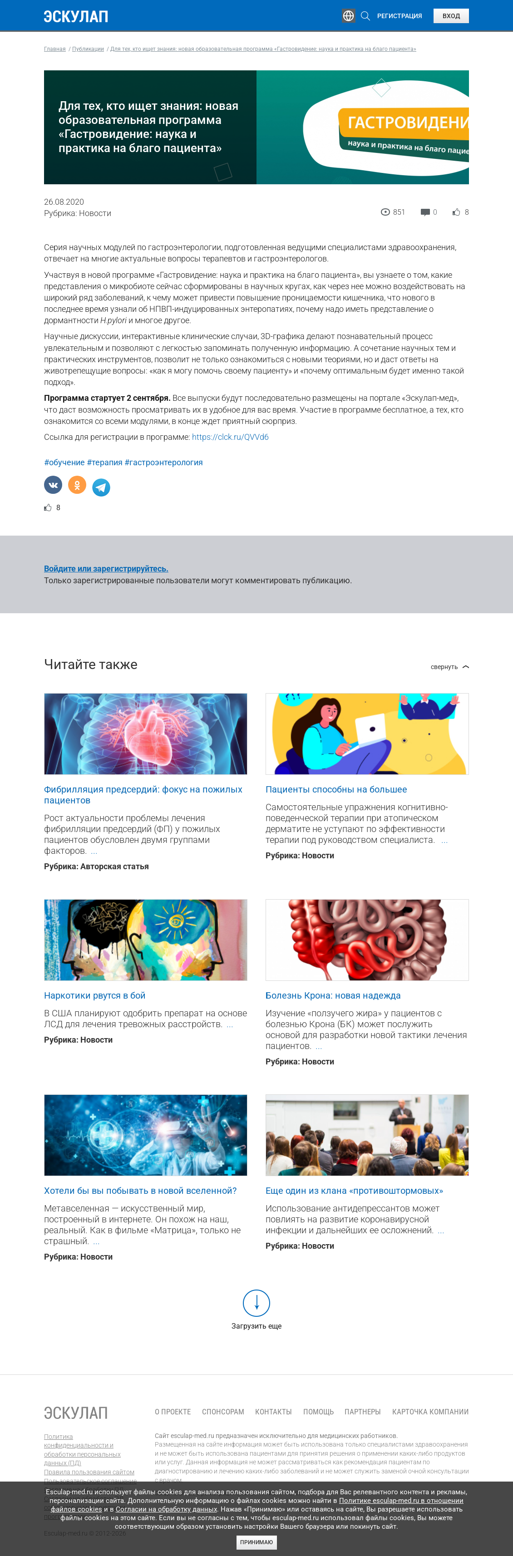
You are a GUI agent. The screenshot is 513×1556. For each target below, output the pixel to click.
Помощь (318, 1412)
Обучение (148, 16)
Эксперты (196, 16)
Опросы (297, 16)
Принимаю (256, 1542)
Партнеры (363, 1412)
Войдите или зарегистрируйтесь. (106, 568)
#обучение (64, 462)
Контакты (273, 1412)
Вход (451, 16)
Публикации (248, 16)
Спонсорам (223, 1412)
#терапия (105, 462)
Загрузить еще (256, 1326)
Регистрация (399, 16)
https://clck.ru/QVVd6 (230, 437)
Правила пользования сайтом (89, 1472)
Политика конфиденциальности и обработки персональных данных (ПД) (82, 1450)
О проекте (173, 1412)
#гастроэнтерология (163, 462)
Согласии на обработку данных (166, 1509)
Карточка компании (430, 1412)
